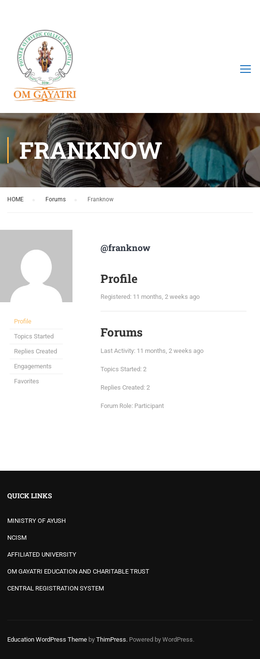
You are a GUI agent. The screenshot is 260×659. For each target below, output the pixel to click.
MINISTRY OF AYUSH (36, 520)
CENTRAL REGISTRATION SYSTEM (55, 588)
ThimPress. (112, 639)
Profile (22, 321)
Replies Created (35, 351)
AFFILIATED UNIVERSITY (41, 554)
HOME (15, 199)
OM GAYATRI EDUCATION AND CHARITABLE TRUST (78, 571)
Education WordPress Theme (47, 639)
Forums (55, 199)
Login (244, 12)
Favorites (26, 381)
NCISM (17, 537)
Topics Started (34, 336)
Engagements (33, 366)
